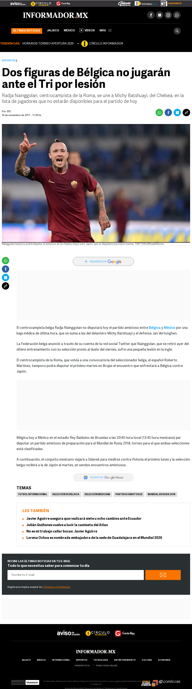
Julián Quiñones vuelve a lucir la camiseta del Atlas (67, 525)
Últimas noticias (26, 30)
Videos (87, 30)
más (106, 30)
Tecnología (100, 660)
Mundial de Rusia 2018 (161, 494)
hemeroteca (82, 666)
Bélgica (155, 328)
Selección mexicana (97, 494)
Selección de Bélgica (65, 494)
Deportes (9, 60)
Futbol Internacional (32, 494)
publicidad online (107, 666)
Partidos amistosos (129, 494)
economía (164, 660)
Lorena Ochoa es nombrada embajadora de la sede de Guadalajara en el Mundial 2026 (94, 538)
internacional (61, 660)
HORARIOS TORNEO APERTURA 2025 (48, 43)
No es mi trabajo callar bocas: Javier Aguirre (61, 531)
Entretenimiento (125, 660)
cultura (147, 660)
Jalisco (53, 30)
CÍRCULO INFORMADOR (106, 43)
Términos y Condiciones (56, 587)
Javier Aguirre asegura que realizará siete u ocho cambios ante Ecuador (84, 519)
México (69, 30)
